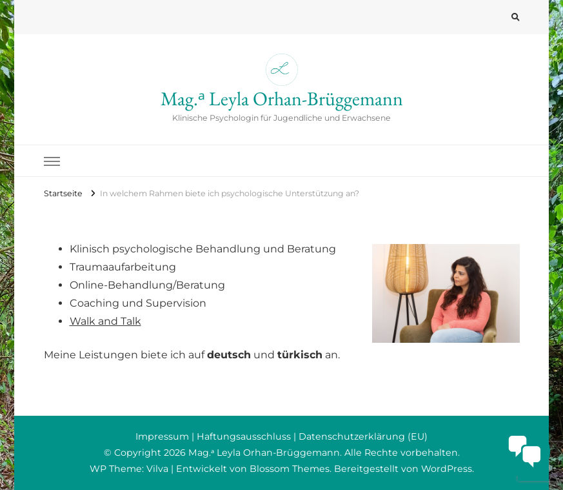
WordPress (446, 469)
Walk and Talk (105, 321)
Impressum (162, 436)
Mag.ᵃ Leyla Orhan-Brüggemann (282, 98)
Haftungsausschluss (244, 436)
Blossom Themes (290, 469)
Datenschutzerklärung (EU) (363, 436)
